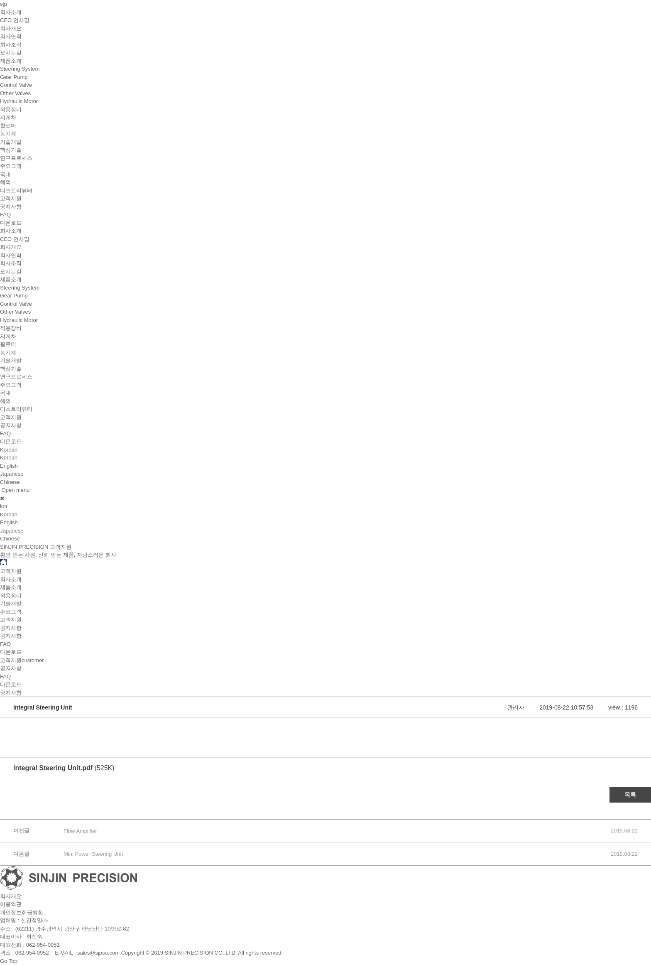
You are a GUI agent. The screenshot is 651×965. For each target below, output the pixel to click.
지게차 (8, 117)
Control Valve (16, 85)
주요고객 (11, 166)
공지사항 (11, 207)
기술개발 (11, 142)
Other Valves (15, 93)
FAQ (5, 214)
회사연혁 (11, 36)
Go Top (8, 961)
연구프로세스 (16, 158)
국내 (5, 174)
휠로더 (8, 126)
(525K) (64, 767)
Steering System (19, 69)
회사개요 (11, 28)
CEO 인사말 (14, 20)
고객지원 (11, 198)
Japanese (11, 474)
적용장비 (11, 109)
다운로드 (11, 223)
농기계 (8, 133)
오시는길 (11, 52)
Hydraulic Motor (19, 101)
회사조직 (11, 45)
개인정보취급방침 (21, 912)
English (9, 466)
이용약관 (11, 904)
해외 (5, 182)
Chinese (10, 482)
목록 (630, 794)
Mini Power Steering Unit (93, 854)
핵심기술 (11, 150)
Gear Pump (13, 77)
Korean (8, 457)
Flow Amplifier (80, 831)
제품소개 (11, 61)
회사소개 (11, 12)
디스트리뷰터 (16, 190)
